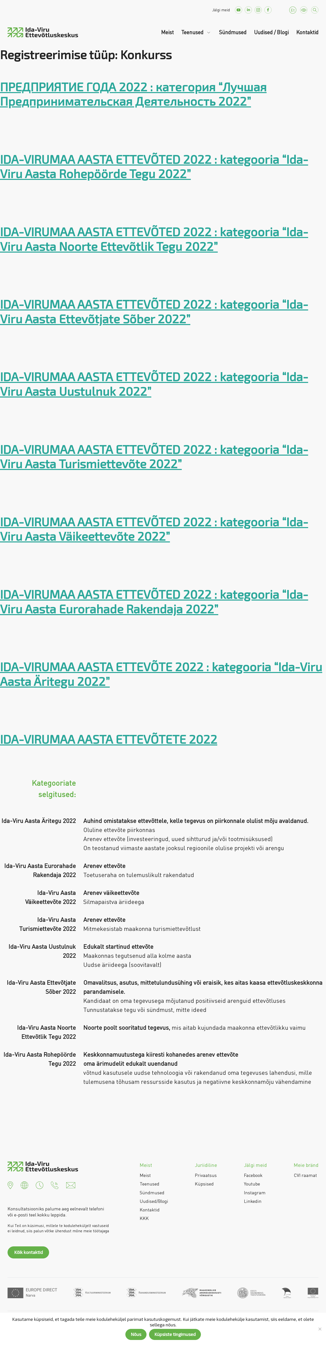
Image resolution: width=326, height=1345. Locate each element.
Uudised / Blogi (271, 32)
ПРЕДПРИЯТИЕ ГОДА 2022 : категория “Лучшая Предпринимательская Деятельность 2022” (133, 93)
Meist (167, 32)
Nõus (136, 1334)
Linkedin (253, 1201)
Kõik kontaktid (28, 1252)
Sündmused (232, 32)
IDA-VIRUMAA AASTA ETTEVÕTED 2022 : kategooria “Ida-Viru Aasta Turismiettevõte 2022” (154, 456)
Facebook (253, 1175)
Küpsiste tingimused (175, 1334)
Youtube (252, 1183)
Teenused (193, 32)
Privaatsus (206, 1175)
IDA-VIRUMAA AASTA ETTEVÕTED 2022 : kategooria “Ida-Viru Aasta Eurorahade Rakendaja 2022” (154, 601)
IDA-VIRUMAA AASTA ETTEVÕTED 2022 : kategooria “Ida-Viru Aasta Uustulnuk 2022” (154, 383)
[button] (10, 1184)
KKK (144, 1218)
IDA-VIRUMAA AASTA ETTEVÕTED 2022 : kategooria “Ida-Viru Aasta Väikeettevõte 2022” (154, 528)
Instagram (255, 1192)
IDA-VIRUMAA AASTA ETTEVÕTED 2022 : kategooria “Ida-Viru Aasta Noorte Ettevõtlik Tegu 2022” (154, 238)
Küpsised (204, 1183)
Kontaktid (307, 32)
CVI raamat (305, 1175)
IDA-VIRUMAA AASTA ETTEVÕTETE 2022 (108, 739)
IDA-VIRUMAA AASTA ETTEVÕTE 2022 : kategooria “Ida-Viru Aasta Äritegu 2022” (161, 673)
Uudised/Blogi (154, 1201)
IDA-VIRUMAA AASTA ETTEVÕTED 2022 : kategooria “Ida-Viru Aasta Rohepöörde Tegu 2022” (154, 166)
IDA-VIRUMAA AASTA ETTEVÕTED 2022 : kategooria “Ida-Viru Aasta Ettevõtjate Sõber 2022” (154, 311)
